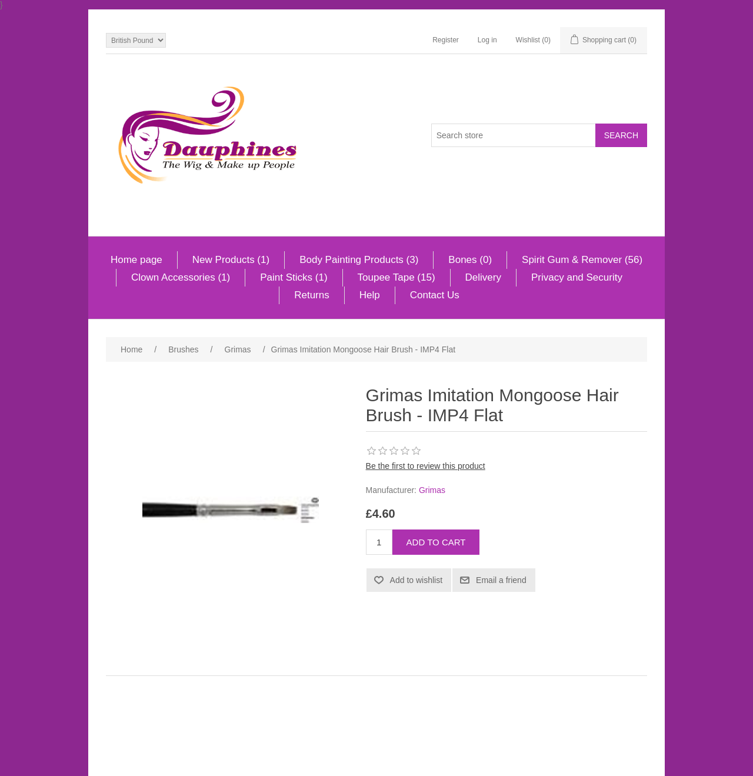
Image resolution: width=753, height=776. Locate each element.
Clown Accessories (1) (180, 277)
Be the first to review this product (425, 466)
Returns (311, 295)
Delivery (483, 277)
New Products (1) (230, 259)
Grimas (432, 490)
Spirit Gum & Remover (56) (582, 259)
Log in (487, 40)
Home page (136, 259)
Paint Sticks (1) (293, 277)
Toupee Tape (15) (396, 277)
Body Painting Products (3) (358, 259)
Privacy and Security (576, 277)
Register (445, 40)
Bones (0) (470, 259)
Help (369, 295)
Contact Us (434, 295)
